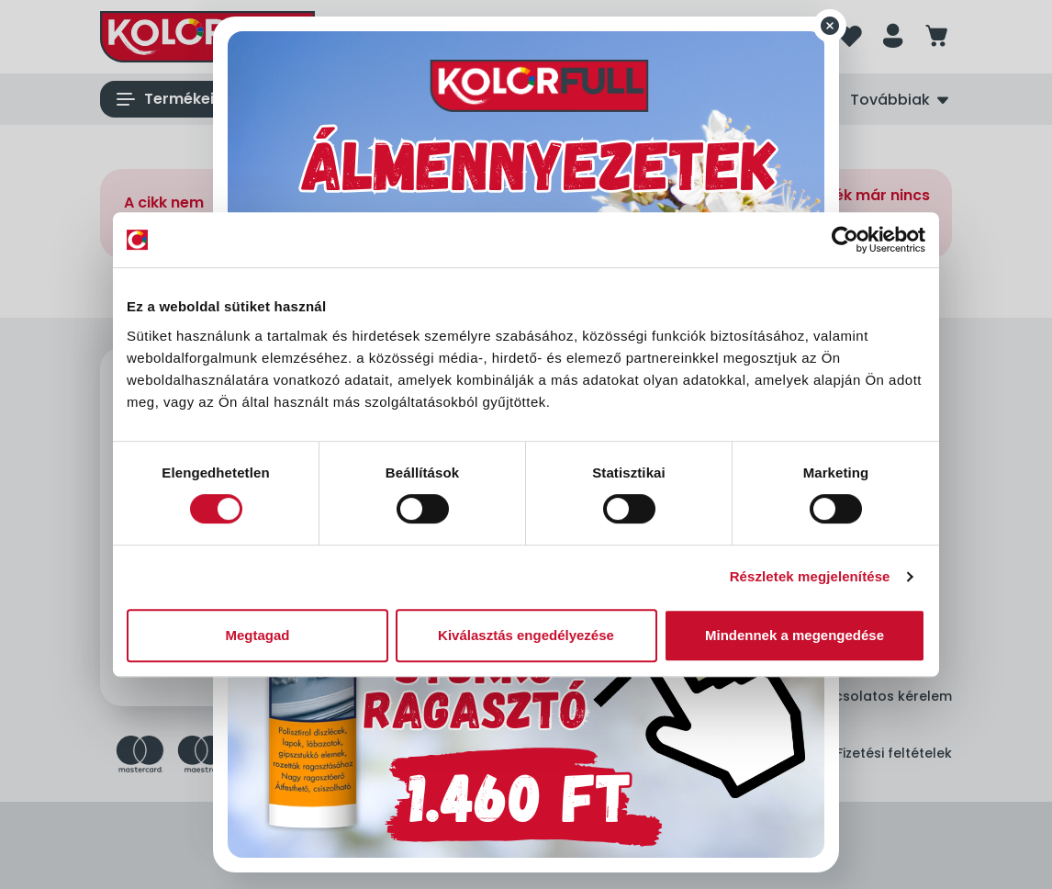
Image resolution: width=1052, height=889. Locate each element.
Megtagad (257, 635)
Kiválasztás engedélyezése (526, 635)
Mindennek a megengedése (794, 635)
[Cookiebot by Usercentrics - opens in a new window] (845, 239)
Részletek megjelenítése (810, 576)
